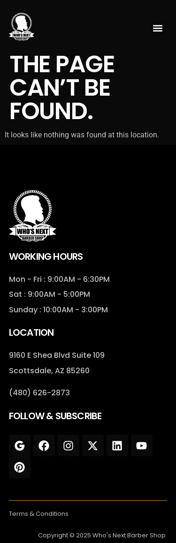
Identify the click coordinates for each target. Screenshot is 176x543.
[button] (158, 28)
